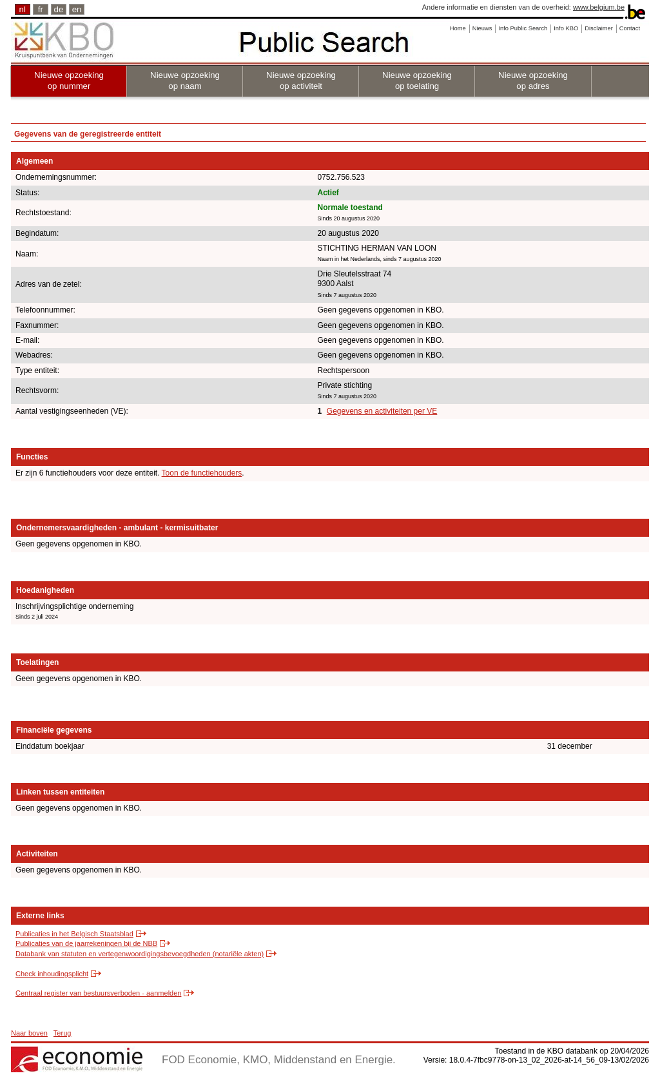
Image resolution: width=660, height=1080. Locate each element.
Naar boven (29, 1033)
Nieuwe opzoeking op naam (185, 80)
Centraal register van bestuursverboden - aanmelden (98, 993)
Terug (62, 1033)
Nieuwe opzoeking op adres (533, 80)
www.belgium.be (599, 7)
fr (40, 9)
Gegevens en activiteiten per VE (382, 411)
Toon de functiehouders (202, 472)
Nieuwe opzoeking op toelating (417, 80)
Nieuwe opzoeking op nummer (69, 80)
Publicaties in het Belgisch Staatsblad (74, 934)
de (59, 9)
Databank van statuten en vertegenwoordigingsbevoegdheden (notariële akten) (139, 954)
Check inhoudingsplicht (51, 974)
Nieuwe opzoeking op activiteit (301, 80)
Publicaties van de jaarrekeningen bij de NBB (86, 943)
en (77, 9)
